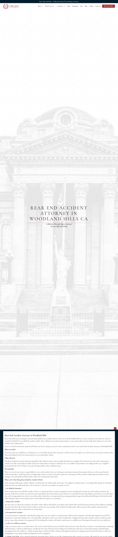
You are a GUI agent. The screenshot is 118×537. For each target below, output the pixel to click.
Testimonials (75, 6)
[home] (11, 6)
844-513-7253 (108, 6)
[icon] (115, 428)
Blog (86, 6)
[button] (40, 6)
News (81, 6)
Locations (60, 6)
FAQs (68, 6)
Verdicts (91, 6)
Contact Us (98, 6)
